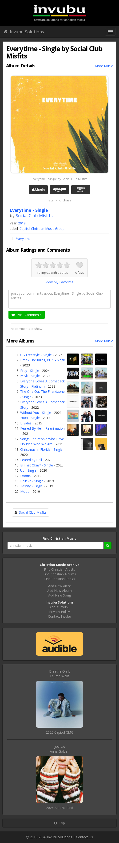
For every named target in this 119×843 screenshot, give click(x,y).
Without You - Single (35, 412)
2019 (22, 223)
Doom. (25, 475)
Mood (24, 491)
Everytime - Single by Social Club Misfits (59, 179)
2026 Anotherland (59, 807)
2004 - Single (30, 418)
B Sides (26, 423)
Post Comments (27, 314)
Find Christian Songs (59, 579)
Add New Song (59, 595)
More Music (104, 66)
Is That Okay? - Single (36, 465)
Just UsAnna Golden (59, 749)
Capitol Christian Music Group (42, 228)
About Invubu (59, 607)
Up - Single (28, 470)
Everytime (23, 238)
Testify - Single (31, 486)
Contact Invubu (59, 616)
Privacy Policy (59, 611)
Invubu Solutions (24, 32)
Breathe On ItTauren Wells (59, 673)
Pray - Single (29, 370)
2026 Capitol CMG (59, 732)
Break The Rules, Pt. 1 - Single (43, 360)
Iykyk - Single (30, 375)
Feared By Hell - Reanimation (42, 428)
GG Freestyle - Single (36, 355)
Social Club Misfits (34, 215)
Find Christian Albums (59, 574)
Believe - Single (31, 481)
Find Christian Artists (59, 569)
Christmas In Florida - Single (41, 449)
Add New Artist (59, 586)
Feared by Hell (31, 460)
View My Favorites (59, 282)
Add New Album (59, 590)
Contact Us (84, 837)
